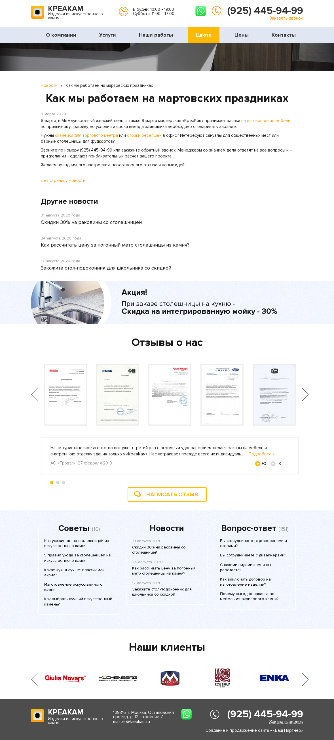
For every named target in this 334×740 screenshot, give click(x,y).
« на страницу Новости (63, 180)
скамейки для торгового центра (86, 135)
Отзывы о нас (167, 342)
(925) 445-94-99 (265, 11)
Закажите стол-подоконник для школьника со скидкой (106, 268)
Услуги (107, 35)
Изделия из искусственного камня (75, 13)
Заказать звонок (286, 18)
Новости (49, 85)
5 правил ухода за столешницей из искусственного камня (77, 558)
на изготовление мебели (265, 120)
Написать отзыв (172, 494)
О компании (61, 35)
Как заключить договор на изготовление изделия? (245, 582)
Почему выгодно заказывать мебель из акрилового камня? (249, 596)
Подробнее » (262, 454)
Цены (241, 35)
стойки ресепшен (144, 135)
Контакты (284, 35)
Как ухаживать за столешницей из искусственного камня (76, 543)
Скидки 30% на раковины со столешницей (91, 222)
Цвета (204, 35)
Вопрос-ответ (248, 528)
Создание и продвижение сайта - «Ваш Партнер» (254, 730)
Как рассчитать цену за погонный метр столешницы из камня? (115, 245)
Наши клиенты (167, 647)
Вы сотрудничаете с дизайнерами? (253, 555)
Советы (74, 528)
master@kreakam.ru (131, 721)
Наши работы (156, 35)
